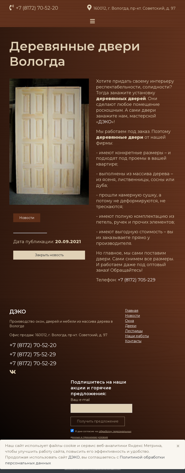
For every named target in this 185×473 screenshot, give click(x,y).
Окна (129, 321)
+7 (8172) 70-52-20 (36, 8)
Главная (131, 310)
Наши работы (137, 336)
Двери (130, 326)
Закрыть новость (49, 255)
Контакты (133, 341)
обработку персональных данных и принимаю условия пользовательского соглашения (101, 437)
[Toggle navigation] (92, 21)
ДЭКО (105, 121)
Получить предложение (98, 421)
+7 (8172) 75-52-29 (32, 354)
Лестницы (134, 331)
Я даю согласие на (101, 437)
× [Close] (178, 446)
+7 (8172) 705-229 (136, 280)
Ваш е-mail (80, 400)
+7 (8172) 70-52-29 (32, 363)
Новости (132, 315)
